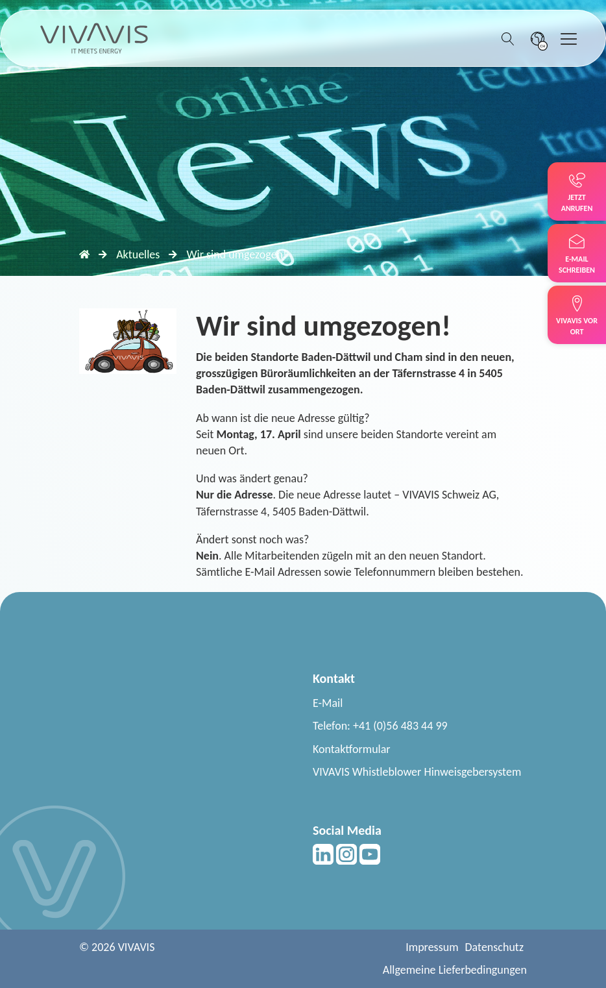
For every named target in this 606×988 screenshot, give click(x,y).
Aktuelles (138, 254)
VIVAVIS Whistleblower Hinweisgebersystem (417, 772)
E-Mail (328, 703)
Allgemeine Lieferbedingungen (455, 970)
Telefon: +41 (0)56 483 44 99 (380, 726)
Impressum (432, 947)
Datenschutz (494, 947)
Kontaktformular (352, 749)
